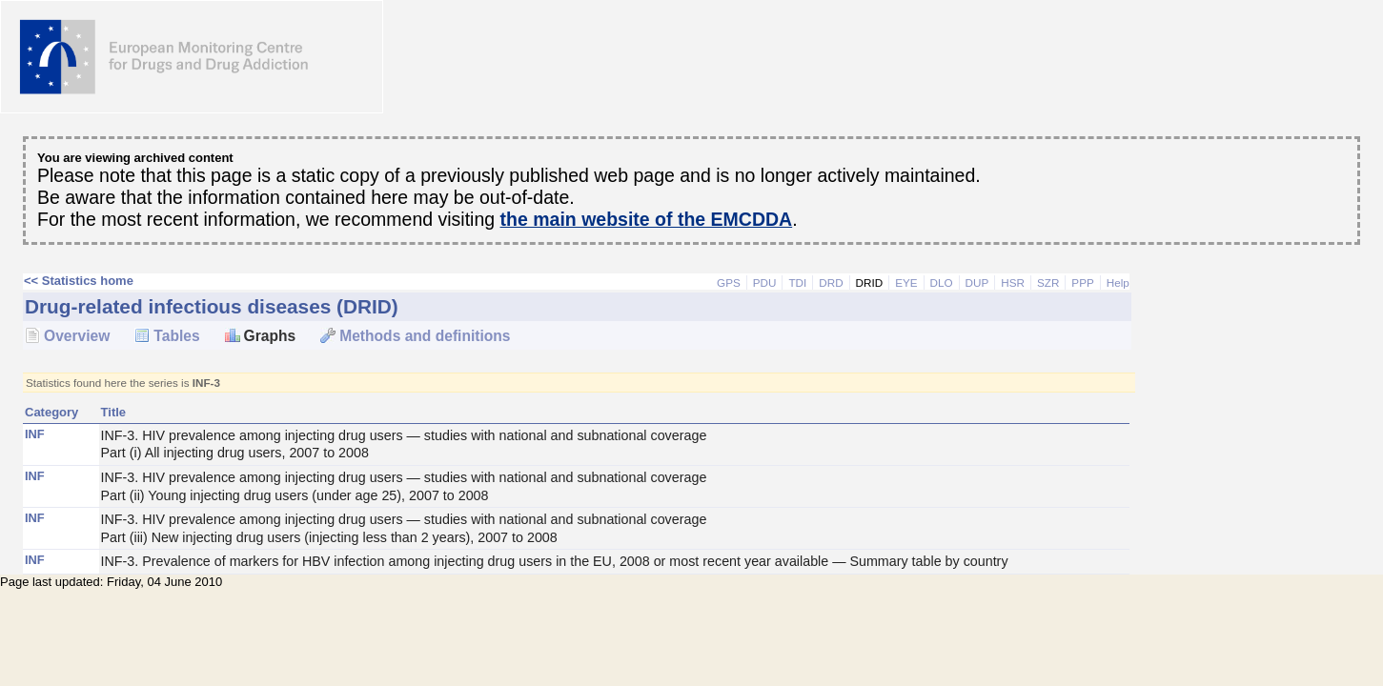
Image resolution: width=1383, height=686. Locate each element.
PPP (1082, 282)
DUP (977, 282)
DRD (831, 282)
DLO (941, 282)
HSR (1013, 282)
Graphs (270, 336)
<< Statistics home (78, 280)
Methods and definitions (424, 336)
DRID (870, 282)
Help (1118, 282)
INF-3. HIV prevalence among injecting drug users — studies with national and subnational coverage (614, 445)
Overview (77, 336)
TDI (797, 282)
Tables (176, 336)
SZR (1048, 282)
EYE (906, 282)
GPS (729, 282)
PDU (765, 282)
